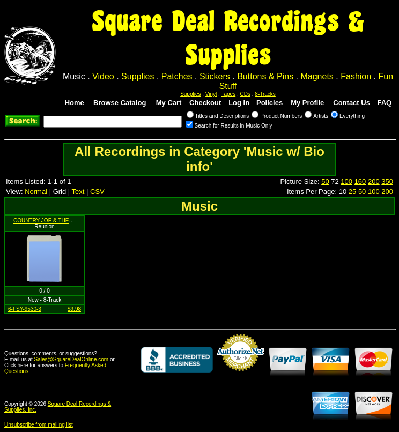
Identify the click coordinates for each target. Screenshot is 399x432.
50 (325, 181)
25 (352, 192)
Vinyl (211, 94)
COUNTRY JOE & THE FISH (48, 221)
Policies (269, 103)
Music (74, 76)
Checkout (205, 103)
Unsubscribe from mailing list (38, 425)
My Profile (307, 103)
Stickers (215, 76)
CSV (97, 192)
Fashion (356, 76)
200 (374, 181)
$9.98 (74, 309)
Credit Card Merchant (240, 375)
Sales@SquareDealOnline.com (71, 359)
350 (387, 181)
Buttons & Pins (265, 76)
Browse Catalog (119, 103)
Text (78, 192)
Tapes (228, 94)
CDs (245, 94)
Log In (238, 103)
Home (74, 103)
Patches (177, 76)
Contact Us (351, 103)
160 (360, 181)
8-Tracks (265, 94)
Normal (36, 192)
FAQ (384, 103)
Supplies (137, 76)
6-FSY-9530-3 (24, 309)
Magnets (316, 76)
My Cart (169, 103)
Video (103, 76)
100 (346, 181)
